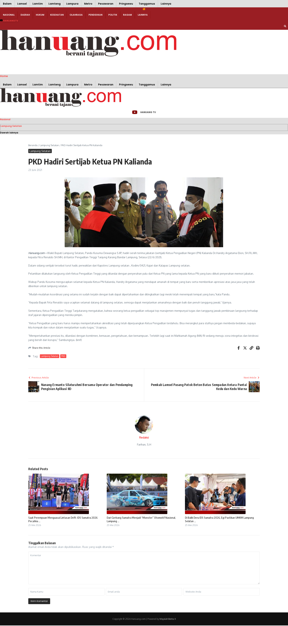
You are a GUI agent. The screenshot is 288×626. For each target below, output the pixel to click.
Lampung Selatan (11, 126)
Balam (7, 4)
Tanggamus (147, 4)
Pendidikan (95, 14)
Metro (88, 4)
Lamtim (38, 4)
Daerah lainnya (9, 133)
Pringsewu (126, 4)
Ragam (127, 14)
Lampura (72, 4)
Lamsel (22, 4)
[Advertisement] (55, 65)
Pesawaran (105, 4)
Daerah (25, 14)
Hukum (40, 14)
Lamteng (54, 4)
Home (4, 76)
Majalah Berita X (168, 619)
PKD (63, 356)
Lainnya (166, 4)
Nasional (9, 14)
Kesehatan (57, 14)
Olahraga (76, 14)
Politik (112, 14)
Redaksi (144, 438)
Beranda (32, 145)
